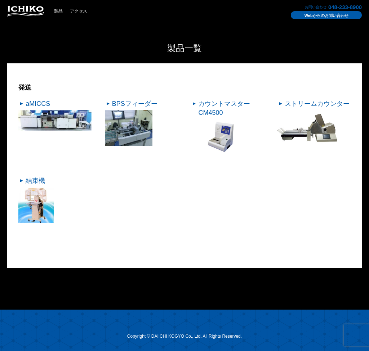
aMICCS (38, 103)
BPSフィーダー (134, 103)
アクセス (78, 11)
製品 (58, 11)
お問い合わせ (326, 15)
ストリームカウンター (317, 103)
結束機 (35, 180)
